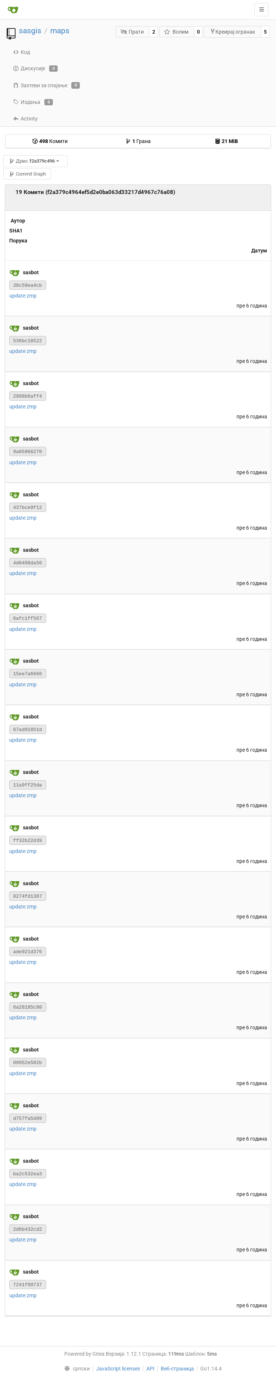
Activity (25, 119)
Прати (132, 32)
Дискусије (35, 68)
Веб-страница (177, 1369)
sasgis (30, 30)
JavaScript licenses (118, 1369)
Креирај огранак (232, 31)
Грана (138, 141)
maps (59, 30)
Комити (50, 141)
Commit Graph (27, 174)
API (150, 1369)
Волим (176, 32)
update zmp (23, 296)
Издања (33, 102)
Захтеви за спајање (46, 85)
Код (21, 52)
